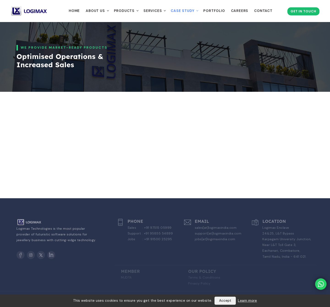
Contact (263, 10)
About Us (95, 10)
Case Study (182, 10)
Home (74, 10)
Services (152, 10)
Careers (239, 10)
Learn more (247, 300)
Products (124, 10)
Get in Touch (303, 11)
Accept (225, 300)
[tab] (50, 118)
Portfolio (214, 10)
